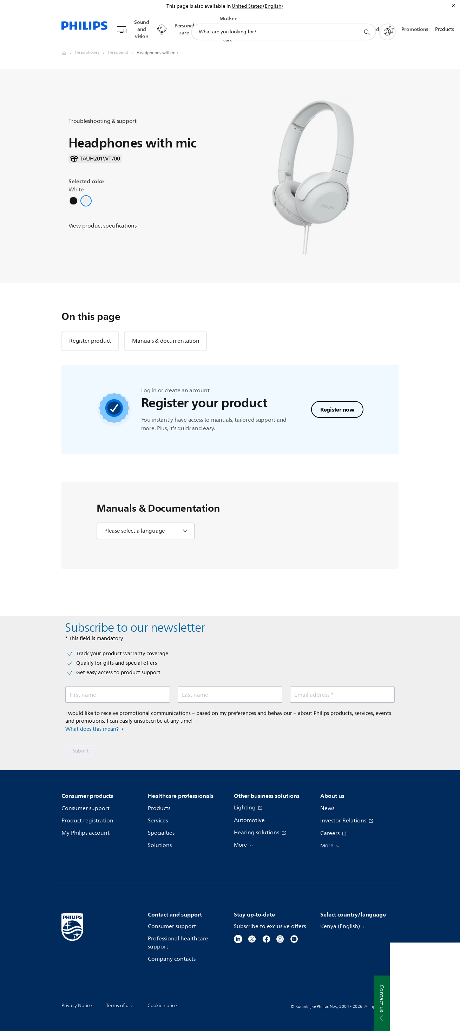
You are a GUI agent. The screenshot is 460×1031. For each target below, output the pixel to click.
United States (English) (257, 6)
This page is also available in (198, 6)
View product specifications (102, 219)
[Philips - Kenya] (68, 46)
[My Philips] (387, 25)
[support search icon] (366, 25)
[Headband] (122, 46)
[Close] (453, 5)
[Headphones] (91, 46)
